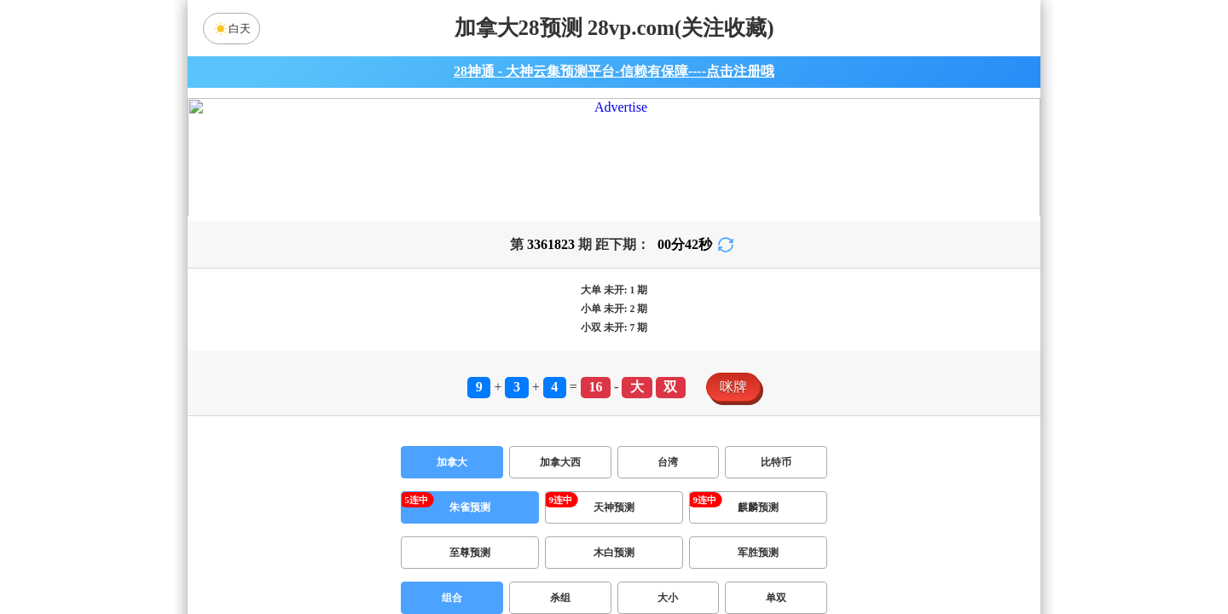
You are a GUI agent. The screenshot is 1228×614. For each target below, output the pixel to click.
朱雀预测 (469, 466)
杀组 (560, 556)
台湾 (667, 420)
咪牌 (733, 345)
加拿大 (452, 420)
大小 (667, 556)
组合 (452, 556)
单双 (776, 556)
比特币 (776, 420)
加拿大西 (560, 420)
